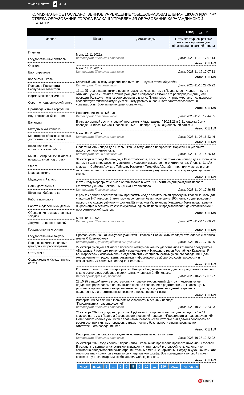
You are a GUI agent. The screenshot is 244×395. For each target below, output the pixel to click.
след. (174, 366)
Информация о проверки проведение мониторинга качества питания (124, 334)
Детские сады (145, 39)
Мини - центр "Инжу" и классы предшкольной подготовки (49, 157)
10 (146, 366)
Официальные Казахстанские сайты (49, 261)
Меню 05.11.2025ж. (89, 133)
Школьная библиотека (44, 192)
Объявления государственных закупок (49, 214)
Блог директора (39, 72)
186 (163, 366)
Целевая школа (39, 172)
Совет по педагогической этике (50, 102)
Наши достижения (41, 186)
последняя (190, 366)
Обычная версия (202, 14)
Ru (207, 32)
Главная (50, 39)
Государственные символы (47, 59)
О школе (34, 65)
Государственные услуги (45, 229)
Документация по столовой (47, 222)
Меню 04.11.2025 (88, 217)
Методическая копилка (44, 129)
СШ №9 (210, 63)
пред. (97, 366)
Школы (98, 38)
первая (83, 366)
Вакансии (35, 122)
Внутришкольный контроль (47, 115)
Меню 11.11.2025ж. (89, 54)
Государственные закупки (46, 236)
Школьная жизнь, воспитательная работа (44, 147)
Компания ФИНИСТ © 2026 (175, 381)
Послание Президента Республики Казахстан (44, 87)
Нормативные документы (46, 95)
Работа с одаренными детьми (49, 206)
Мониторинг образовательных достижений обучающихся (49, 137)
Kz (200, 32)
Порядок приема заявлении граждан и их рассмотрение (47, 244)
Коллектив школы (40, 79)
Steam (32, 166)
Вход (190, 32)
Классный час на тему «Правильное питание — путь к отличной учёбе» (126, 82)
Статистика (36, 253)
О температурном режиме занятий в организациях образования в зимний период (193, 42)
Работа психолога (40, 199)
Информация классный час (95, 112)
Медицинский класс (42, 179)
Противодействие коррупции (48, 109)
